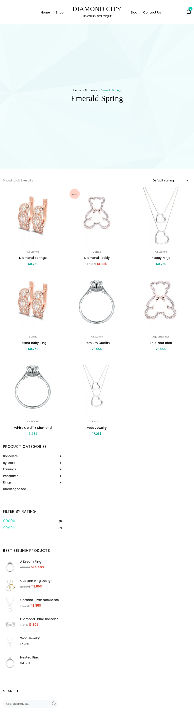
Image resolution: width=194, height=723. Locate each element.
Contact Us (152, 12)
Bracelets (91, 90)
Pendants (10, 476)
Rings (7, 482)
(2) (32, 528)
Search (53, 703)
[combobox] (170, 180)
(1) (32, 521)
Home (45, 12)
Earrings (9, 469)
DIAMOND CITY (96, 9)
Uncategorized (14, 489)
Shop (59, 12)
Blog (134, 12)
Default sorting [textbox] (163, 180)
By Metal (9, 463)
